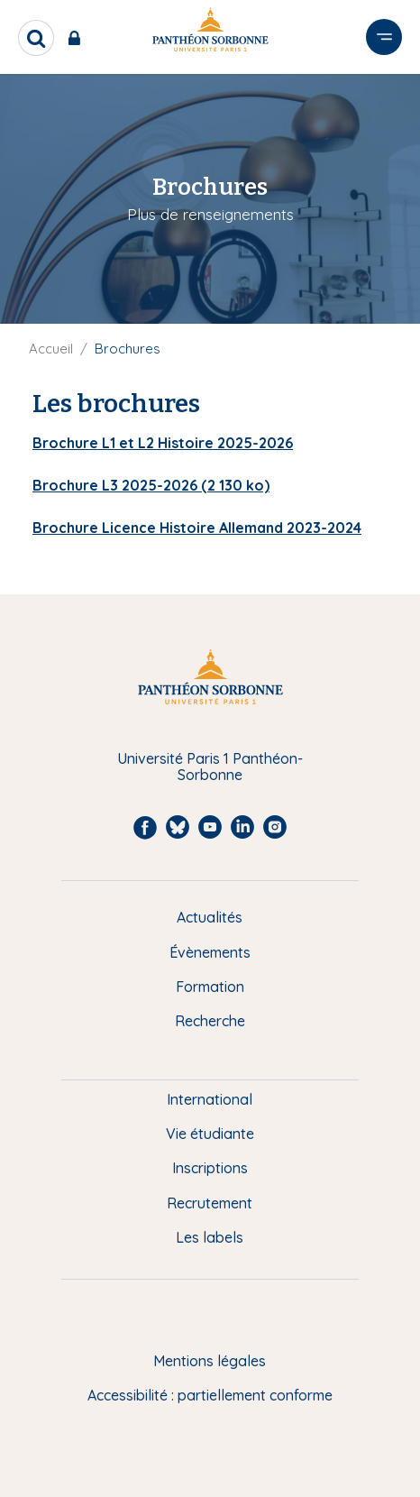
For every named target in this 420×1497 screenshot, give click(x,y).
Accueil (51, 348)
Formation (210, 986)
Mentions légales (209, 1361)
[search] (36, 38)
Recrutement (209, 1203)
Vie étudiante (210, 1133)
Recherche (210, 1021)
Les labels (209, 1237)
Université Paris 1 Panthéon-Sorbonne (210, 767)
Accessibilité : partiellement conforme (210, 1395)
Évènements (210, 952)
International (209, 1099)
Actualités (209, 917)
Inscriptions (210, 1168)
